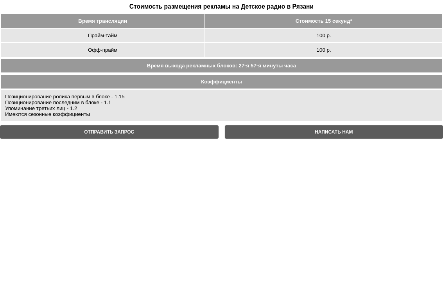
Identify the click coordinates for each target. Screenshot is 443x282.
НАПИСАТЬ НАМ (334, 132)
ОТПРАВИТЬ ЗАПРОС (109, 132)
